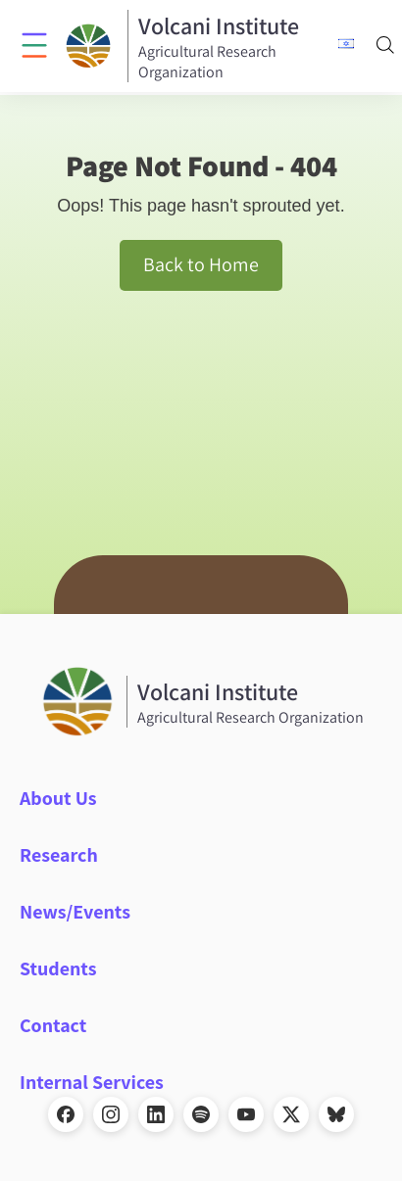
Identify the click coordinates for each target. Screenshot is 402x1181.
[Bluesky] (336, 1114)
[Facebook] (65, 1114)
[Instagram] (110, 1114)
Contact (53, 1025)
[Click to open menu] (34, 44)
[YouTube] (246, 1114)
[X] (291, 1114)
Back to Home (201, 264)
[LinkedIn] (156, 1114)
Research (59, 855)
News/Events (75, 911)
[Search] (385, 46)
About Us (58, 798)
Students (58, 968)
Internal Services (92, 1082)
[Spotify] (201, 1114)
